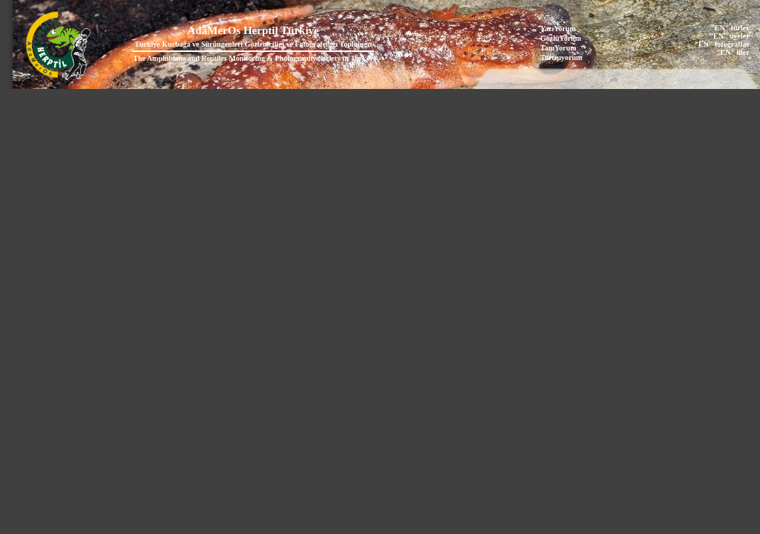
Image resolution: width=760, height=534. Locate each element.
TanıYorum (558, 48)
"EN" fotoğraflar (722, 44)
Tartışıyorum (561, 57)
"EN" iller (733, 52)
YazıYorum (558, 28)
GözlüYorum (560, 38)
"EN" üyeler (730, 36)
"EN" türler (729, 28)
